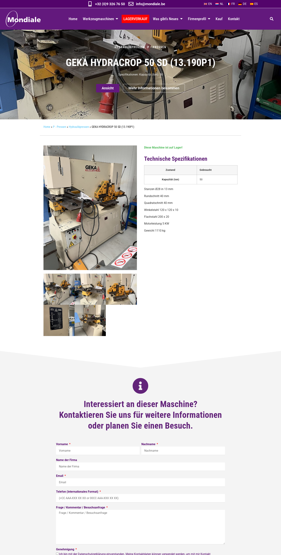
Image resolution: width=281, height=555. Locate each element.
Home (73, 19)
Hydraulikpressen (130, 54)
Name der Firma (66, 467)
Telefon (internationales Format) (77, 499)
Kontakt (233, 19)
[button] (271, 18)
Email (60, 483)
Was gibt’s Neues (168, 18)
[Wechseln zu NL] (219, 3)
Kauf (219, 19)
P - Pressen (156, 54)
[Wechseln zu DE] (242, 3)
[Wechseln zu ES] (254, 3)
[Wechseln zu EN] (208, 3)
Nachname (148, 451)
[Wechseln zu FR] (231, 3)
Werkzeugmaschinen (100, 18)
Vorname (62, 451)
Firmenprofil (199, 18)
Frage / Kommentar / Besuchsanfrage (81, 514)
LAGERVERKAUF (135, 19)
